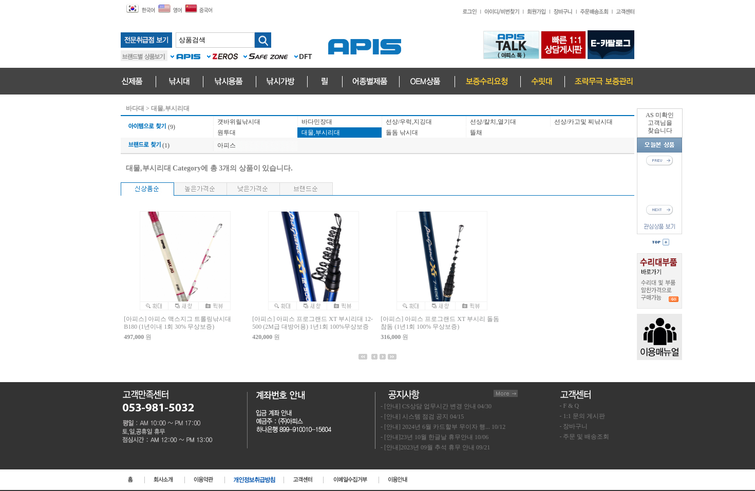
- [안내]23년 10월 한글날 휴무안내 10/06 (434, 437)
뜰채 (476, 132)
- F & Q (569, 405)
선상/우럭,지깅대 (409, 121)
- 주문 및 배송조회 (585, 436)
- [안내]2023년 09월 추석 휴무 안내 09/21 (435, 447)
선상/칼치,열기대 (493, 121)
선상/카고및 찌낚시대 (583, 121)
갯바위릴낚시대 (238, 121)
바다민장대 (316, 121)
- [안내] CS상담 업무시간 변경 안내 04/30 (436, 406)
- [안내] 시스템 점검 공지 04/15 (422, 416)
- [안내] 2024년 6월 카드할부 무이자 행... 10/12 (443, 426)
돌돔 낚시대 (402, 132)
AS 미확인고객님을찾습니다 (659, 122)
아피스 (226, 145)
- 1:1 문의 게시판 (582, 416)
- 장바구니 (574, 426)
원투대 (226, 132)
